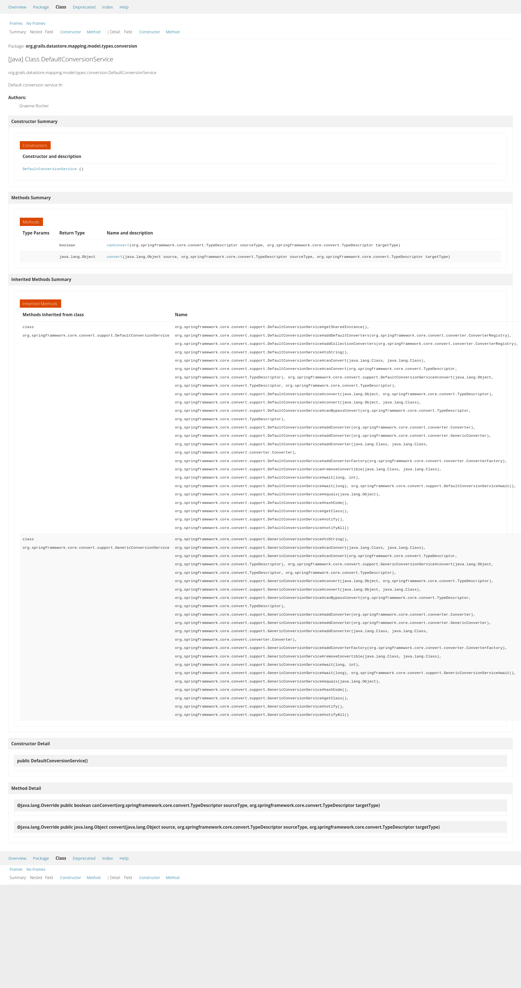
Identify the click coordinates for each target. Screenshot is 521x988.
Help (124, 7)
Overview (17, 7)
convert (115, 257)
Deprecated (84, 7)
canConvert (118, 245)
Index (107, 7)
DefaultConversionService (50, 169)
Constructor (70, 31)
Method (94, 31)
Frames (16, 23)
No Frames (35, 23)
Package (41, 7)
